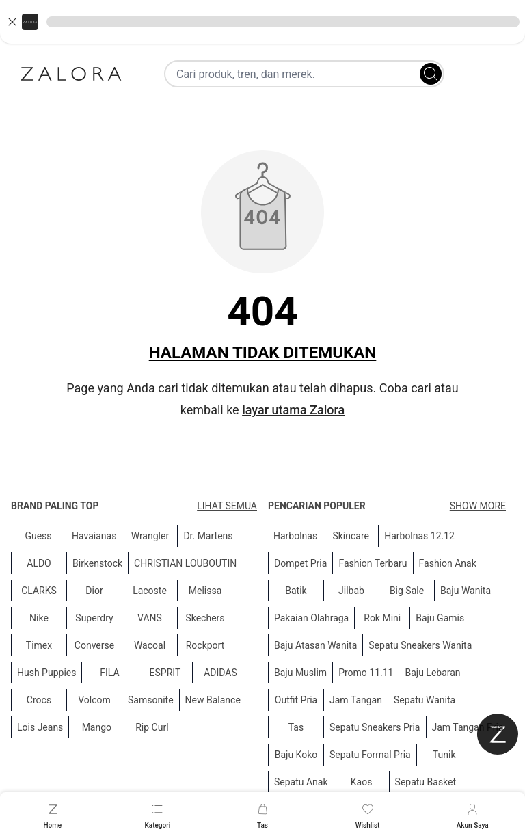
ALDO (39, 563)
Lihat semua (227, 505)
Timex (39, 645)
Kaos (362, 781)
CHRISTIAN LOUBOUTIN (185, 563)
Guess (38, 535)
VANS (149, 617)
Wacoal (149, 645)
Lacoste (150, 590)
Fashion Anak (447, 563)
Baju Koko (296, 754)
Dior (94, 590)
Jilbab (351, 590)
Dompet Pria (300, 563)
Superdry (94, 617)
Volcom (94, 699)
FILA (109, 672)
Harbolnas (295, 535)
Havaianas (94, 535)
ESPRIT (165, 672)
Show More (478, 505)
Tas (296, 727)
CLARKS (39, 590)
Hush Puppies (46, 672)
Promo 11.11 (365, 672)
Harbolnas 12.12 (419, 535)
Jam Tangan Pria (468, 727)
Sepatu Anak (301, 781)
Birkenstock (97, 563)
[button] (262, 22)
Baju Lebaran (432, 672)
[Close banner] (12, 22)
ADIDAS (220, 672)
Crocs (39, 699)
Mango (96, 727)
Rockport (205, 645)
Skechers (204, 617)
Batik (295, 590)
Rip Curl (151, 727)
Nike (39, 617)
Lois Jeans (40, 727)
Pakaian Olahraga (311, 617)
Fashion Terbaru (372, 563)
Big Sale (407, 590)
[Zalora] (71, 74)
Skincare (350, 535)
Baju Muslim (300, 672)
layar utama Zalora (293, 410)
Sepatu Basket (426, 781)
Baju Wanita (465, 590)
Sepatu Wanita (424, 699)
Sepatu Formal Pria (370, 754)
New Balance (213, 699)
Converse (94, 645)
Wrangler (150, 535)
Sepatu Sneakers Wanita (420, 645)
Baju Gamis (440, 617)
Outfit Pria (296, 699)
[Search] (431, 74)
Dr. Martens (207, 535)
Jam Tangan (355, 699)
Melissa (205, 590)
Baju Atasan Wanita (315, 645)
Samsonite (151, 699)
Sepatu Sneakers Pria (374, 727)
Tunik (444, 754)
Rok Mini (382, 617)
